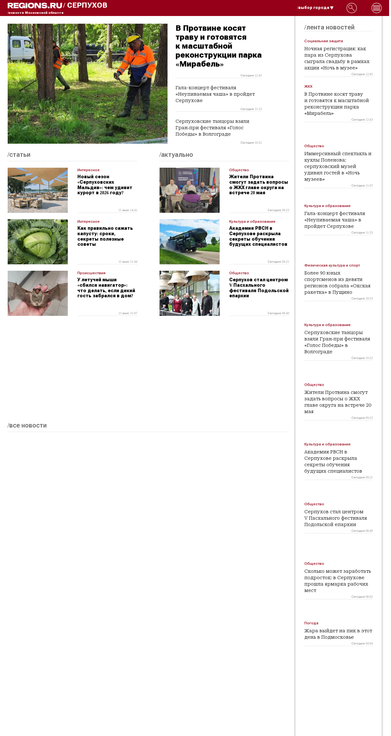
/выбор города (315, 7)
